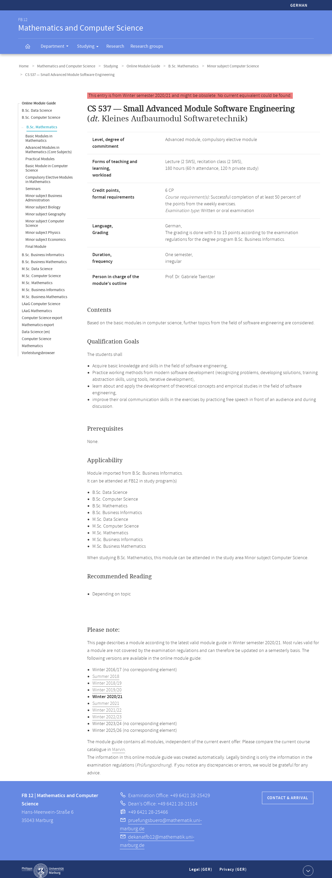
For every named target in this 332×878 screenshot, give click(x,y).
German (299, 5)
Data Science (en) (36, 328)
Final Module (35, 243)
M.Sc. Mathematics (37, 279)
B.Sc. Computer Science (41, 114)
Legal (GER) (201, 868)
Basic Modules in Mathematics (38, 135)
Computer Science (36, 335)
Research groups (146, 46)
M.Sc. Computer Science (41, 272)
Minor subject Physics (42, 229)
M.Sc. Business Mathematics (44, 293)
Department (56, 47)
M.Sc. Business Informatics (43, 286)
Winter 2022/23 (107, 714)
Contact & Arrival (287, 795)
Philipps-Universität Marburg (43, 867)
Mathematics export (38, 321)
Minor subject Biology (42, 204)
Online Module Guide (136, 65)
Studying (89, 47)
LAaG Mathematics (37, 307)
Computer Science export (42, 314)
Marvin (118, 746)
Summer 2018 (105, 673)
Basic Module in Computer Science (46, 165)
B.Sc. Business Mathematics (44, 258)
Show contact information (307, 867)
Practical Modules (39, 155)
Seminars (32, 185)
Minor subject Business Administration (43, 195)
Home (23, 65)
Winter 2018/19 (107, 680)
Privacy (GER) (233, 868)
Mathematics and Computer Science (63, 65)
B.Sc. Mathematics (174, 65)
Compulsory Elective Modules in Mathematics (49, 176)
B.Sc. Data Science (37, 107)
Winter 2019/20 (107, 687)
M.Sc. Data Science (37, 265)
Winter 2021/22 (107, 707)
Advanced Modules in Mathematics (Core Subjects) (48, 146)
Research (115, 46)
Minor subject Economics (45, 236)
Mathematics (32, 342)
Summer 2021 (105, 700)
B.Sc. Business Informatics (43, 251)
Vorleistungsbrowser (38, 349)
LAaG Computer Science (41, 300)
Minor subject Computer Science (221, 65)
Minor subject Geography (45, 211)
